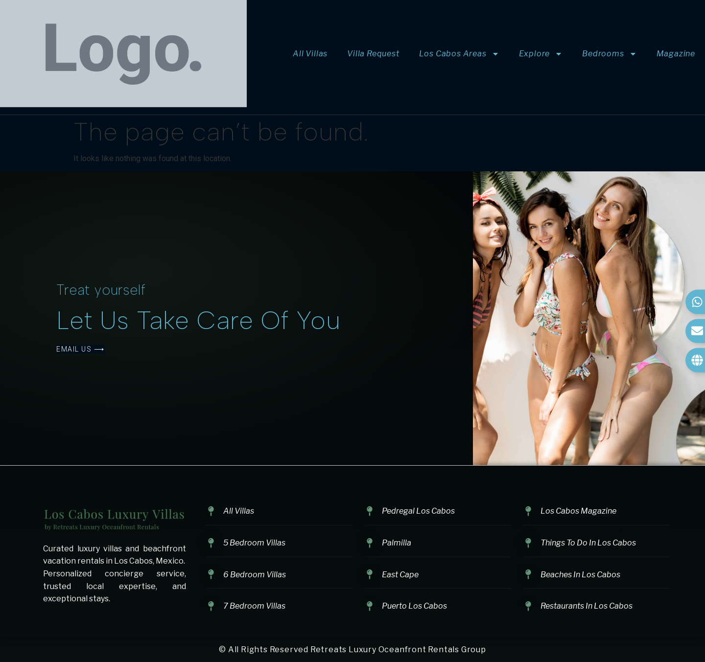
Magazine (676, 53)
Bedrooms (609, 54)
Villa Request (373, 53)
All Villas (310, 53)
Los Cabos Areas (459, 54)
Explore (541, 54)
